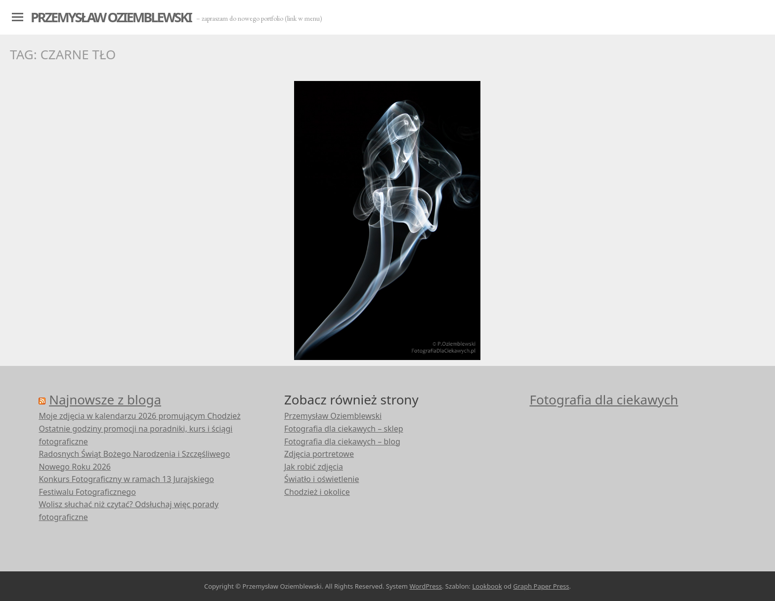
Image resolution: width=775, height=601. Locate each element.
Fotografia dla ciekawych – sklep (343, 428)
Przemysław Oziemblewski (111, 17)
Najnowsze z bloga (105, 399)
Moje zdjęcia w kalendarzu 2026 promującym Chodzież (139, 415)
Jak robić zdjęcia (313, 466)
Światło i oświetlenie (321, 479)
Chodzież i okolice (317, 491)
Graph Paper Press (541, 586)
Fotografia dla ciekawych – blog (342, 441)
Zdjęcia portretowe (319, 453)
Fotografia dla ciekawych (603, 399)
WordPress (425, 586)
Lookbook (487, 586)
